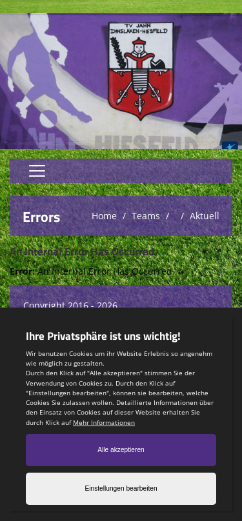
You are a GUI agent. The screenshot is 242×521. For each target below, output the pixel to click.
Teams (146, 216)
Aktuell (204, 216)
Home (104, 216)
